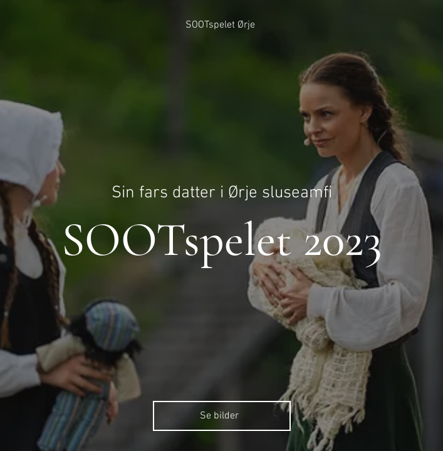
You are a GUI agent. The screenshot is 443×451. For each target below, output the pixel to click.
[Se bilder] (222, 416)
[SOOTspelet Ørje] (221, 25)
